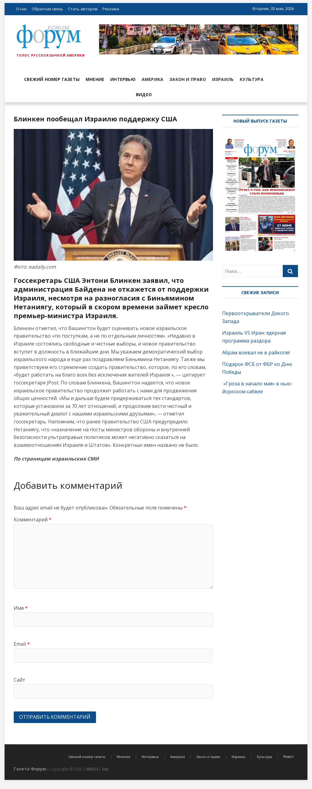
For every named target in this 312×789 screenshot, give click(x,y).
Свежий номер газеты (52, 79)
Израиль (223, 79)
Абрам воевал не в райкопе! (256, 352)
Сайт (19, 679)
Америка (152, 79)
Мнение (95, 79)
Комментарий (32, 519)
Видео (144, 94)
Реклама (110, 9)
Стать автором (83, 9)
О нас (21, 9)
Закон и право (187, 79)
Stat (105, 769)
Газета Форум (30, 769)
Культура (252, 79)
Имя (21, 608)
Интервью (123, 79)
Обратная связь (47, 9)
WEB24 (92, 769)
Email (22, 644)
